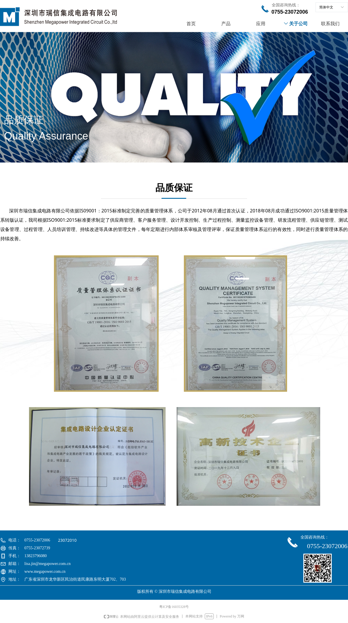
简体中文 (326, 7)
